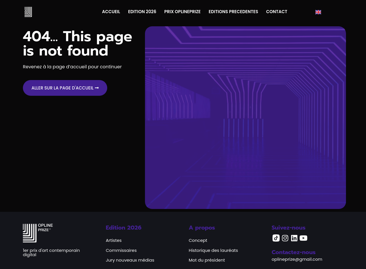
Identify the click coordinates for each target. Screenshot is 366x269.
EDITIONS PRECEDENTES (233, 12)
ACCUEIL (111, 12)
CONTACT (276, 12)
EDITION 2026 (142, 12)
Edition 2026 (124, 227)
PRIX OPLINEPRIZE (182, 12)
